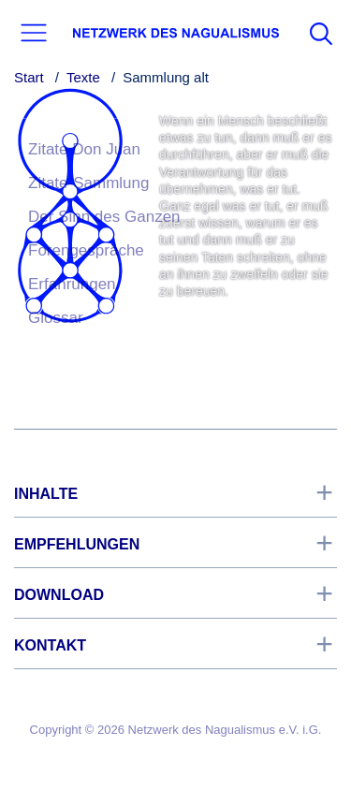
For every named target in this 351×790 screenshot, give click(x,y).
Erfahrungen (72, 284)
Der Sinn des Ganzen (104, 217)
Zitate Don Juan (84, 149)
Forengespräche (86, 250)
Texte (83, 77)
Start (29, 77)
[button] (34, 33)
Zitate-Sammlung (88, 183)
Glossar (55, 318)
